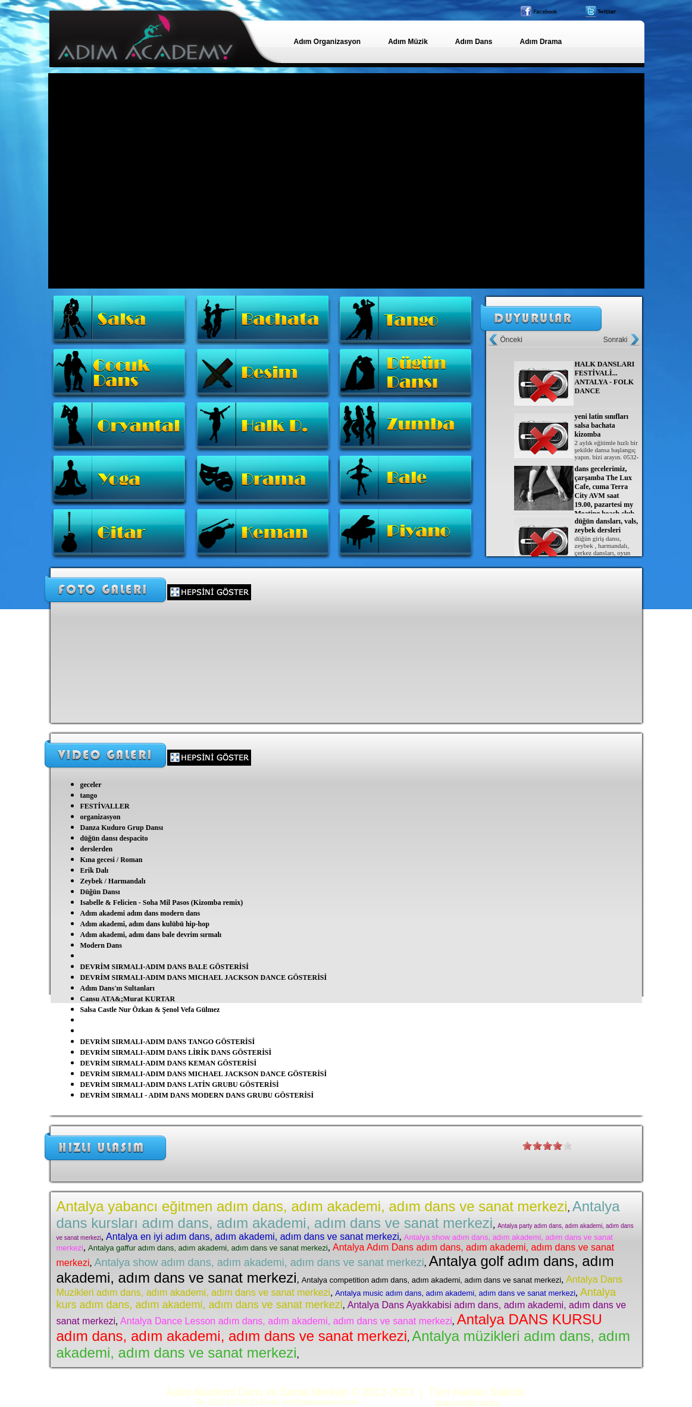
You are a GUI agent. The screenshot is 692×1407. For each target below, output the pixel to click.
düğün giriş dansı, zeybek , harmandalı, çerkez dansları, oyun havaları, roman (603, 549)
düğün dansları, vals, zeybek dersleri (606, 525)
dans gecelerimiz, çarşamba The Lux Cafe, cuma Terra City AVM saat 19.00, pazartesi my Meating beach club (605, 491)
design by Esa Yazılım (467, 1402)
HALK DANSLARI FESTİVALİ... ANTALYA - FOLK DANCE (605, 377)
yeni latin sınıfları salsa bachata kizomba (602, 425)
